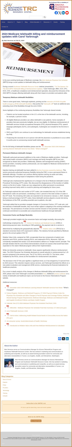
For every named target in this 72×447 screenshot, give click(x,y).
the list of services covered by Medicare (49, 170)
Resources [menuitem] (47, 22)
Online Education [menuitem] (35, 22)
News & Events (7, 379)
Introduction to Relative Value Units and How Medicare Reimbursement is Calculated (37, 325)
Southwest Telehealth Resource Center (26, 86)
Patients (5, 382)
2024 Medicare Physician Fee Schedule (55, 80)
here (44, 273)
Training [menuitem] (62, 22)
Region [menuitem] (19, 22)
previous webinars (60, 273)
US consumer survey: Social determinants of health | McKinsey (27, 321)
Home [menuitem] (3, 22)
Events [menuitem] (56, 22)
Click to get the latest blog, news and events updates (36, 407)
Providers (5, 387)
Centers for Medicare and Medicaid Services (41, 223)
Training (5, 393)
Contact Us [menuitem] (5, 26)
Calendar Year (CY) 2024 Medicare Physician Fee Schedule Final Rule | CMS (31, 303)
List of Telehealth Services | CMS (17, 311)
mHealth (5, 396)
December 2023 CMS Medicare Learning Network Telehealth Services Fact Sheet (36, 287)
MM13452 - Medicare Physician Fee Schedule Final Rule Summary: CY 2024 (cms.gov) (38, 308)
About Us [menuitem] (10, 22)
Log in (3, 443)
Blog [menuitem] (26, 22)
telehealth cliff (48, 104)
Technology (6, 390)
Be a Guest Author (36, 421)
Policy (4, 385)
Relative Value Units (49, 229)
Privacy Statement (36, 435)
